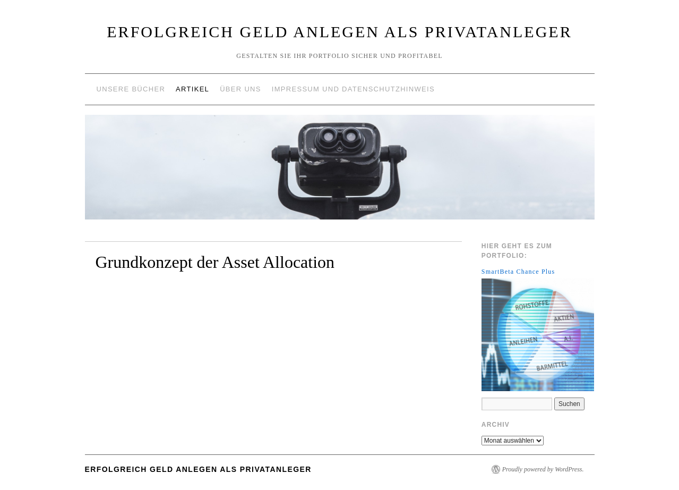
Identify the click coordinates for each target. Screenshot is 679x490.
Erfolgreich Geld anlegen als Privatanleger (339, 31)
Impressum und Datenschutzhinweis (353, 89)
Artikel (192, 89)
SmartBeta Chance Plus (518, 271)
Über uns (240, 89)
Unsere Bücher (131, 89)
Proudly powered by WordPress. (543, 469)
